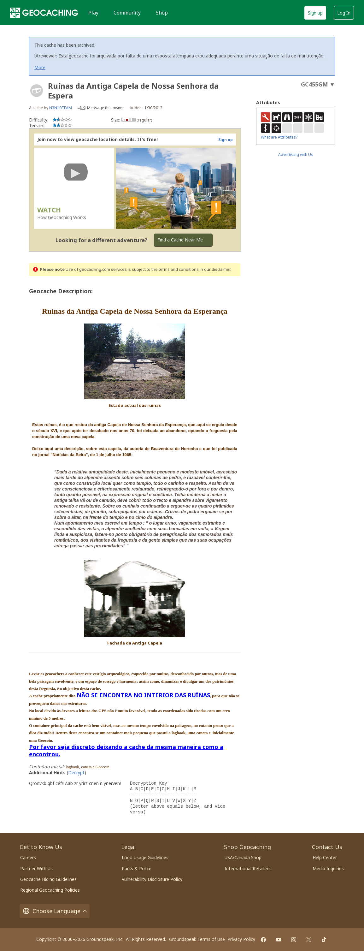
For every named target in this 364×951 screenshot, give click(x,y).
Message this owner (105, 107)
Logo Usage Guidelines (145, 857)
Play (93, 12)
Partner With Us (36, 868)
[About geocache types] (36, 90)
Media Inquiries (328, 868)
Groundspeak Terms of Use (197, 939)
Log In (343, 13)
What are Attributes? (279, 137)
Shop (162, 12)
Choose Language (54, 911)
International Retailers (248, 868)
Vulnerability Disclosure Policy (152, 879)
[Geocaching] (44, 12)
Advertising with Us (295, 154)
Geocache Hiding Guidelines (48, 879)
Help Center (325, 857)
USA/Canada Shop (243, 857)
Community (127, 12)
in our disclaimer (215, 269)
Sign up (315, 13)
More (39, 67)
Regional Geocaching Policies (50, 890)
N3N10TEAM (60, 107)
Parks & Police (136, 868)
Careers (28, 857)
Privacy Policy (241, 939)
